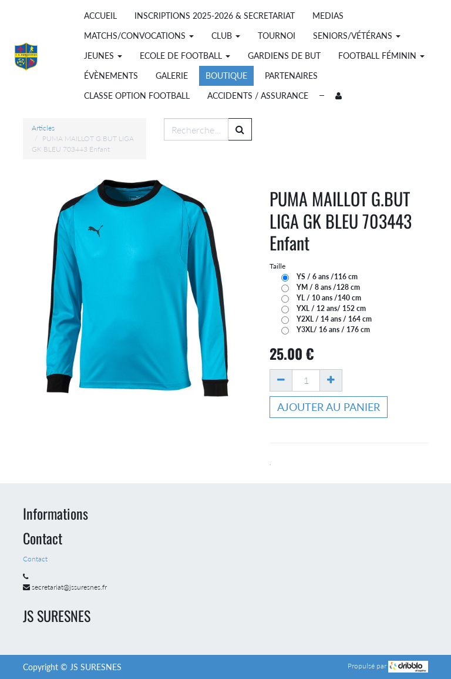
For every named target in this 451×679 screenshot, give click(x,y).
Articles (43, 127)
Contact (36, 558)
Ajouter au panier (328, 406)
